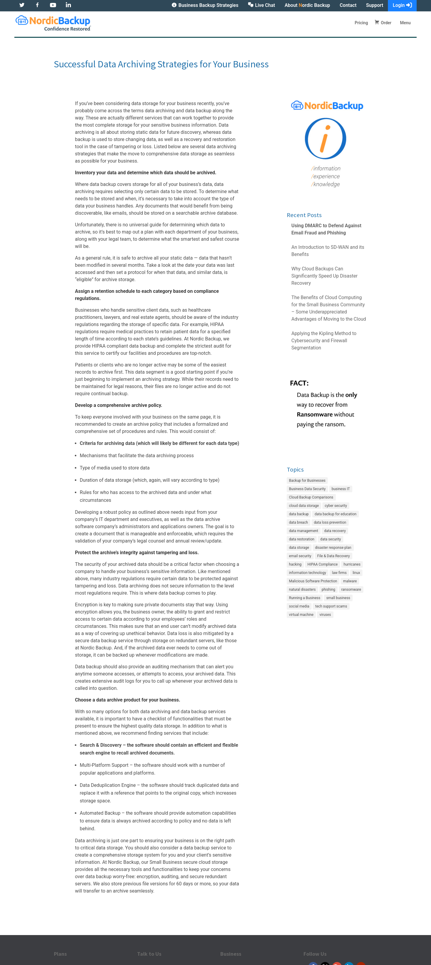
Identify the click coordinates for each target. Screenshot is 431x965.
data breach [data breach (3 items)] (298, 522)
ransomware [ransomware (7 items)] (351, 589)
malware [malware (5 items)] (350, 581)
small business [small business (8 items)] (338, 598)
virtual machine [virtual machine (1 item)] (301, 615)
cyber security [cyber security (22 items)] (336, 506)
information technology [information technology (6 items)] (307, 573)
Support (374, 5)
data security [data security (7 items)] (330, 539)
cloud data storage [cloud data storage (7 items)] (304, 506)
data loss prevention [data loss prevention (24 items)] (330, 522)
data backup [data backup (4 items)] (299, 514)
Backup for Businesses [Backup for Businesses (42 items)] (307, 480)
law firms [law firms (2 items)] (339, 573)
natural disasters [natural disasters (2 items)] (302, 589)
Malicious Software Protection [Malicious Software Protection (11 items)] (313, 581)
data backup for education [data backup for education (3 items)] (335, 514)
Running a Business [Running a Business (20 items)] (305, 598)
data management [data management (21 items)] (303, 531)
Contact (348, 5)
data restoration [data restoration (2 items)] (302, 539)
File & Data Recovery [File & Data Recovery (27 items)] (333, 556)
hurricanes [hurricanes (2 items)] (352, 564)
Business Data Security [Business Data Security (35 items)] (307, 489)
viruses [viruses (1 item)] (325, 615)
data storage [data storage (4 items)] (299, 548)
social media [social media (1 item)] (299, 606)
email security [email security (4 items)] (300, 556)
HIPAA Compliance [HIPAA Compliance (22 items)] (322, 564)
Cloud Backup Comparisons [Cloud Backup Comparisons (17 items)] (311, 497)
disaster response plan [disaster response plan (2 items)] (333, 548)
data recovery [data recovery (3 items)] (335, 531)
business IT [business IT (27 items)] (341, 489)
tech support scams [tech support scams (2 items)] (331, 606)
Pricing (361, 23)
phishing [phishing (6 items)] (328, 589)
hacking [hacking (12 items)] (295, 564)
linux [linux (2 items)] (356, 573)
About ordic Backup (307, 5)
